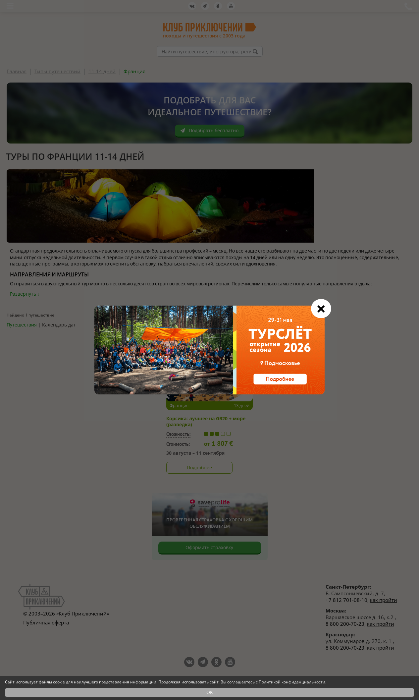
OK (209, 692)
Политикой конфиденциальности (292, 682)
